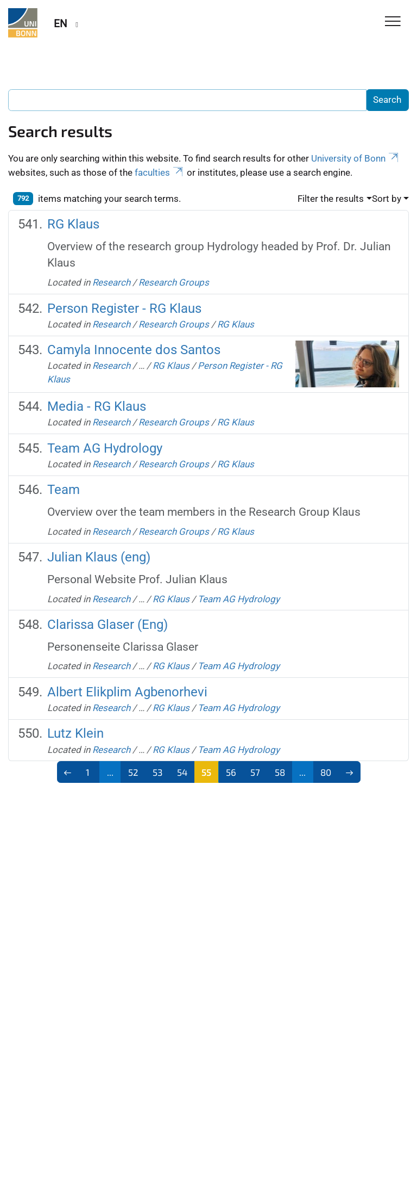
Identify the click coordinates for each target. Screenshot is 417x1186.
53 (157, 772)
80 (325, 772)
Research (111, 282)
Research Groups (173, 282)
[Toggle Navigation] (393, 22)
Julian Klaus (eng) (98, 557)
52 (133, 772)
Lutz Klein (75, 733)
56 (231, 772)
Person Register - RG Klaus (124, 308)
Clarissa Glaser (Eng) (107, 624)
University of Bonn (355, 158)
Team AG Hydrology (104, 448)
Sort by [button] (386, 198)
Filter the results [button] (331, 198)
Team (63, 489)
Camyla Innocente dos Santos (133, 349)
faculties (160, 172)
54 (182, 772)
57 (255, 772)
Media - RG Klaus (96, 406)
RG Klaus (73, 224)
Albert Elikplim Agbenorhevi (127, 692)
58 (280, 772)
